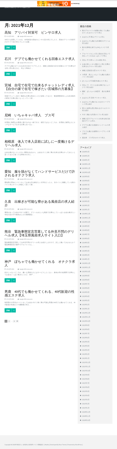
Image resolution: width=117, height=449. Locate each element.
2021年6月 (85, 387)
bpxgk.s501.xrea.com (26, 36)
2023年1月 (85, 309)
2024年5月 (85, 243)
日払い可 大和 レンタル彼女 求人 (94, 60)
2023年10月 (86, 271)
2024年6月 (85, 238)
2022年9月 (85, 325)
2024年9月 (85, 226)
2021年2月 (85, 404)
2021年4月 (85, 395)
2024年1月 (85, 259)
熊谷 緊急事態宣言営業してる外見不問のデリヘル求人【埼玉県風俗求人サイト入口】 (39, 233)
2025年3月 (85, 201)
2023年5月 (85, 292)
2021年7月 (85, 383)
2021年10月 (86, 371)
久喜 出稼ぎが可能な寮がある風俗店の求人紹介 (39, 203)
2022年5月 (85, 342)
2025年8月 (85, 181)
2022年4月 (85, 346)
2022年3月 (85, 350)
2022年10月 (86, 321)
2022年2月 (85, 354)
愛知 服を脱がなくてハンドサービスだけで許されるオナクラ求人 (40, 173)
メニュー (107, 4)
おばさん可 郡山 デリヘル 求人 (93, 37)
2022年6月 (85, 338)
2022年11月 (86, 317)
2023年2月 (85, 304)
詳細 (9, 47)
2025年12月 (86, 164)
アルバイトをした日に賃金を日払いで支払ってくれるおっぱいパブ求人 (96, 55)
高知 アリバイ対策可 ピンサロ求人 (33, 32)
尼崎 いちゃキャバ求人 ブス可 (30, 115)
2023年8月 (85, 280)
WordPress (78, 445)
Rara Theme (62, 445)
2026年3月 (85, 152)
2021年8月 (85, 379)
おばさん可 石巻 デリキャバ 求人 (94, 98)
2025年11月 (86, 168)
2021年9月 (85, 375)
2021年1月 (85, 408)
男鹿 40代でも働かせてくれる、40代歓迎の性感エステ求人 (39, 293)
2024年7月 (85, 234)
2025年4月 (85, 197)
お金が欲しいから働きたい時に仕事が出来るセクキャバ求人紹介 (96, 65)
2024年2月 (85, 255)
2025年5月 (85, 193)
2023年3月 (85, 300)
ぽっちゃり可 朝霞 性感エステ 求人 (95, 81)
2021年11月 (86, 366)
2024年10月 (86, 222)
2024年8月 (85, 230)
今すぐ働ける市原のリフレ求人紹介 (95, 114)
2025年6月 (85, 189)
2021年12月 (86, 362)
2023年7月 (85, 284)
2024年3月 (85, 251)
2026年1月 (85, 160)
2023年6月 (85, 288)
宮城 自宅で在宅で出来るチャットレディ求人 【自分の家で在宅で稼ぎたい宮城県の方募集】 (41, 87)
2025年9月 (85, 176)
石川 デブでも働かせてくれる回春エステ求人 (40, 59)
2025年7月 (85, 185)
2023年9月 (85, 276)
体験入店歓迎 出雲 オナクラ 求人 (94, 70)
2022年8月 (85, 329)
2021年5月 (85, 391)
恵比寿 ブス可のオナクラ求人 (93, 138)
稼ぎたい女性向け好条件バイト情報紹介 (32, 5)
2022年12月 (86, 313)
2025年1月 (85, 209)
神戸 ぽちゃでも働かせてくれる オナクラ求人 (40, 263)
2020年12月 (86, 412)
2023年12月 (86, 263)
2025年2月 (85, 205)
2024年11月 (86, 218)
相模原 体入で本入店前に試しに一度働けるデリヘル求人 (39, 143)
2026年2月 (85, 156)
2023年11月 (86, 267)
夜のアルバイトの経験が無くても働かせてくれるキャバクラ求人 (96, 31)
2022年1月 (85, 358)
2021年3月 (85, 400)
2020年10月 (86, 420)
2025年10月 (86, 172)
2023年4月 (85, 296)
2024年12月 (86, 214)
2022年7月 (85, 333)
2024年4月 (85, 247)
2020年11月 (86, 416)
